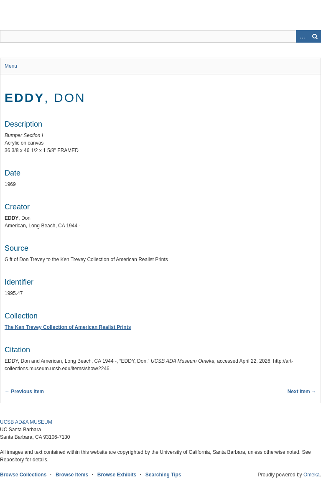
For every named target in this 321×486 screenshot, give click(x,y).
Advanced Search (302, 36)
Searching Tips (163, 475)
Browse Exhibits (116, 475)
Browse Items (72, 475)
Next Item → (302, 391)
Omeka (311, 475)
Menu (11, 66)
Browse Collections (23, 475)
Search (314, 36)
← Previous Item (24, 391)
